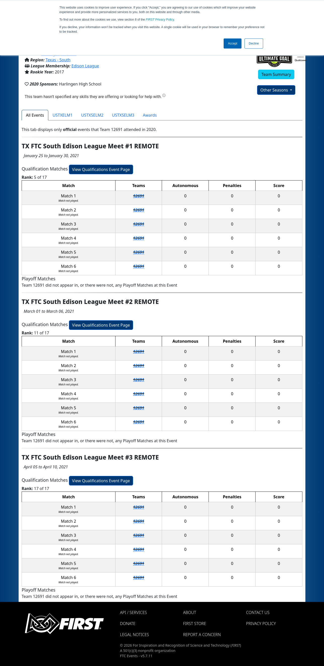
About (189, 612)
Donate (127, 623)
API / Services (133, 612)
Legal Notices (134, 634)
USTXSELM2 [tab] (92, 115)
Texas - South (58, 60)
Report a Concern (202, 634)
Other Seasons (274, 90)
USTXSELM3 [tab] (123, 115)
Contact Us (257, 612)
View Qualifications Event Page (101, 169)
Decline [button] (254, 43)
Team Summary (276, 74)
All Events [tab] (35, 115)
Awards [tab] (150, 115)
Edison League (85, 66)
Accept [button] (232, 43)
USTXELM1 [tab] (63, 115)
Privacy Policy (160, 19)
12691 (138, 196)
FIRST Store (194, 623)
